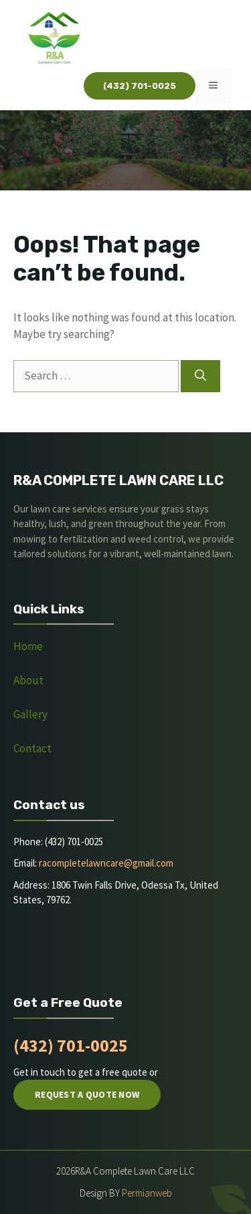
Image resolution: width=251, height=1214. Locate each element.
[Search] (200, 376)
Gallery (30, 714)
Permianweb (147, 1193)
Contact (32, 748)
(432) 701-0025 (70, 1045)
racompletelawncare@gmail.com (106, 863)
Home (28, 646)
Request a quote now (87, 1094)
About (29, 680)
